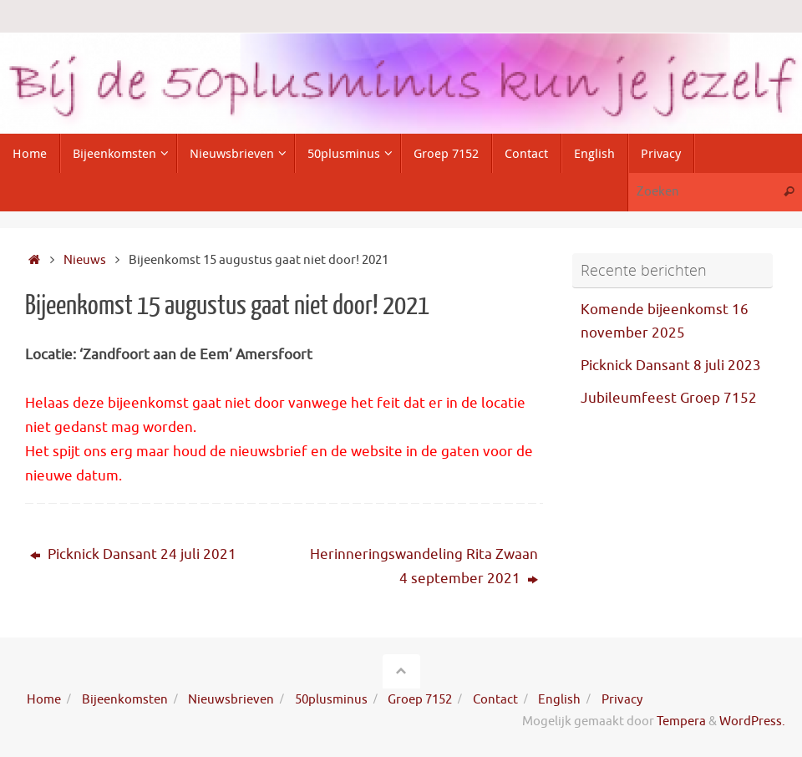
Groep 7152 (420, 699)
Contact (495, 699)
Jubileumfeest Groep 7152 (669, 398)
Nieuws (84, 259)
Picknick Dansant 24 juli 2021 (133, 554)
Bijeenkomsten (125, 699)
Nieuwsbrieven (231, 699)
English (559, 699)
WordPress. (752, 721)
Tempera (681, 721)
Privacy (622, 699)
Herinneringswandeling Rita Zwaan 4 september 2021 (424, 566)
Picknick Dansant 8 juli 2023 (671, 365)
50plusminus (331, 699)
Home (44, 699)
